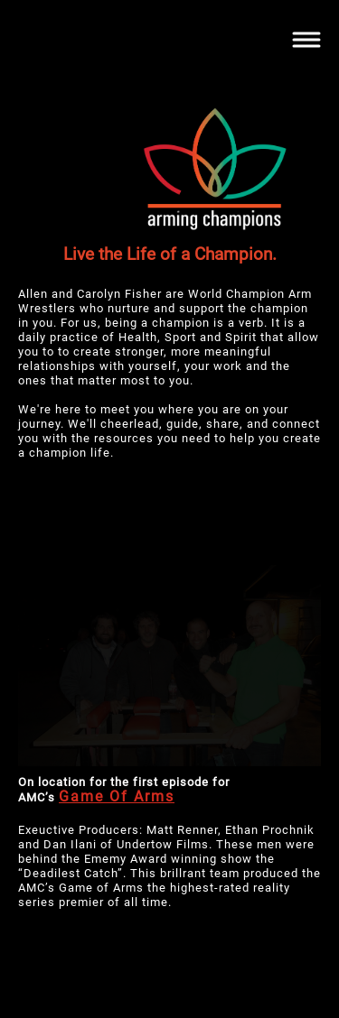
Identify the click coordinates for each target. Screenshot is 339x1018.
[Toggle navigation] (306, 40)
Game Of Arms (116, 796)
